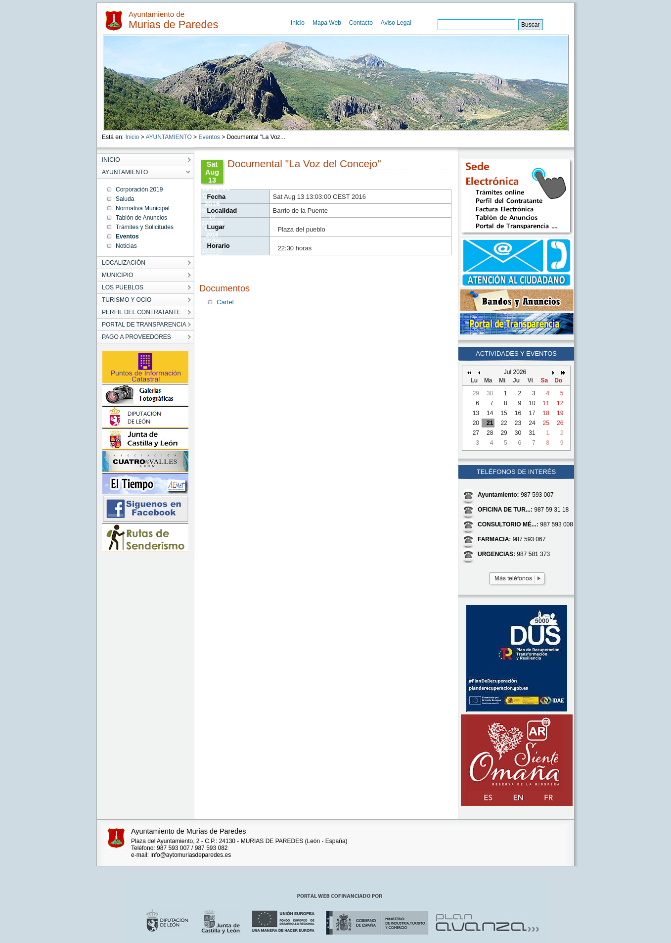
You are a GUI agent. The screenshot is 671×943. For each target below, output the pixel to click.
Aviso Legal (396, 22)
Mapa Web (327, 22)
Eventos (209, 137)
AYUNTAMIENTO (168, 137)
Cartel (225, 302)
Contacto (361, 22)
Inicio (298, 22)
